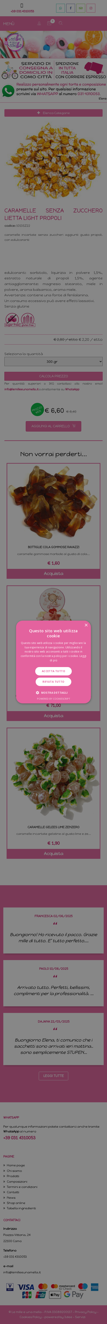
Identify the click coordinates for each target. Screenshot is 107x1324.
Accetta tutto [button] (53, 671)
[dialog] (53, 662)
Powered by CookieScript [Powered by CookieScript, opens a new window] (53, 698)
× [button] (86, 625)
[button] (53, 692)
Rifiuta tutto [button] (53, 682)
